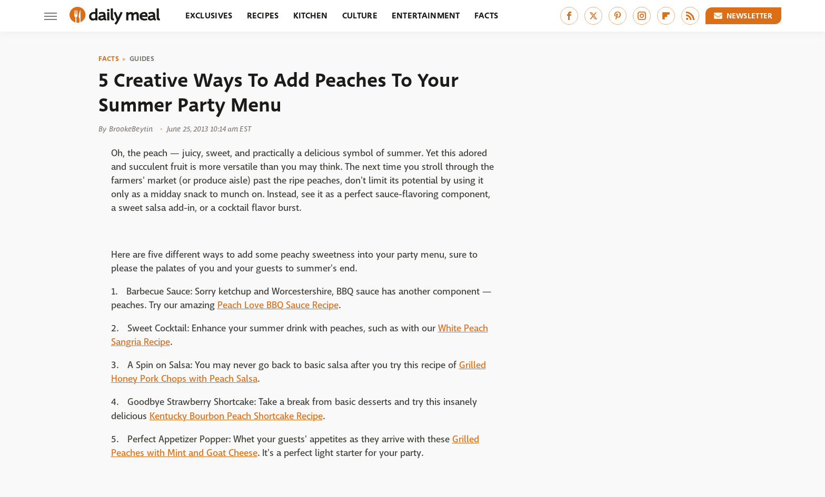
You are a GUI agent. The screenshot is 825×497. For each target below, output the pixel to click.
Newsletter (743, 16)
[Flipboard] (666, 16)
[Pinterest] (618, 16)
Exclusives (209, 15)
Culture (359, 15)
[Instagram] (642, 16)
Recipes (263, 15)
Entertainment (426, 15)
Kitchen (310, 15)
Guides (142, 59)
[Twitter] (593, 16)
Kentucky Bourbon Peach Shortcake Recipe (236, 416)
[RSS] (690, 16)
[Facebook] (569, 16)
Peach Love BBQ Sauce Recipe (278, 305)
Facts (486, 15)
